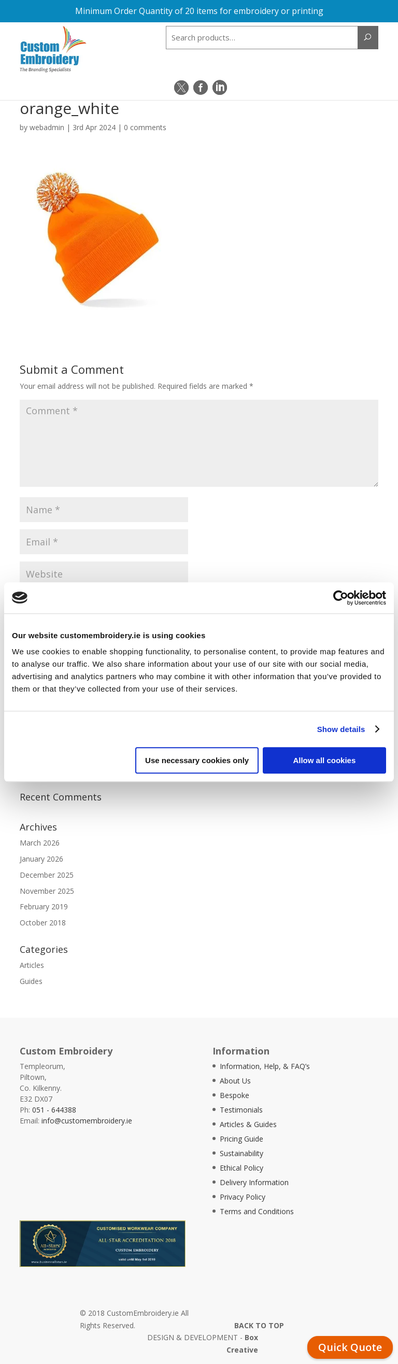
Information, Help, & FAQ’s (265, 1066)
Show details (341, 729)
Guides (31, 981)
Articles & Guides (248, 1124)
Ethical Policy (241, 1168)
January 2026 (41, 859)
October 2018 (43, 922)
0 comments (145, 127)
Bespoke (234, 1095)
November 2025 (47, 891)
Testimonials (241, 1110)
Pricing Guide (241, 1139)
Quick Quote (350, 1347)
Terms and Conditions (257, 1211)
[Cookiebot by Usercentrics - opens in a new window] (340, 598)
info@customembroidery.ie (86, 1121)
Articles (32, 965)
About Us (235, 1081)
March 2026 (40, 843)
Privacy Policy (242, 1197)
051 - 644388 (54, 1110)
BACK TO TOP (259, 1325)
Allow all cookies (324, 760)
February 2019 (44, 906)
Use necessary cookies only (197, 760)
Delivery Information (254, 1182)
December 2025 (47, 875)
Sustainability (241, 1153)
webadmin (47, 127)
